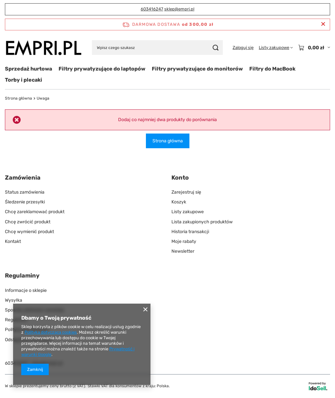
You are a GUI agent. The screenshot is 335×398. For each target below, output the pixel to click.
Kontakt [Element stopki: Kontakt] (13, 241)
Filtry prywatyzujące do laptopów (102, 69)
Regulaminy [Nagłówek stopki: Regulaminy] (22, 275)
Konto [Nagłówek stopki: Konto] (180, 177)
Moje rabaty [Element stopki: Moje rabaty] (183, 241)
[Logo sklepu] (43, 48)
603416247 (152, 9)
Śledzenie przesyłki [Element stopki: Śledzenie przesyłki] (25, 202)
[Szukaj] (215, 47)
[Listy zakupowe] (276, 48)
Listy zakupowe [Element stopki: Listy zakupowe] (187, 212)
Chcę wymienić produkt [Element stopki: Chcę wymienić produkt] (29, 231)
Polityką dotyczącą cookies (51, 332)
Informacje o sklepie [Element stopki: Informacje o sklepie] (26, 290)
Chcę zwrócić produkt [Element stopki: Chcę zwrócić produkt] (27, 222)
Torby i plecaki (23, 80)
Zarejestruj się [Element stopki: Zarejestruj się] (186, 192)
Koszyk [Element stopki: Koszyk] (178, 202)
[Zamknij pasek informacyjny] (323, 24)
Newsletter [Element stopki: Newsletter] (182, 251)
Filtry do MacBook (272, 69)
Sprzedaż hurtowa (28, 69)
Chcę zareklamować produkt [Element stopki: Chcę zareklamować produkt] (34, 212)
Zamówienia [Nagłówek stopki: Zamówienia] (23, 177)
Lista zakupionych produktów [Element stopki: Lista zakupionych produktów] (202, 222)
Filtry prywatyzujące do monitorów (197, 69)
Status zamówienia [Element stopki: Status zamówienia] (24, 192)
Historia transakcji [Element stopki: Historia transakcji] (190, 231)
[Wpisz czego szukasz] (157, 47)
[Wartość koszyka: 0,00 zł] (314, 47)
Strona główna (18, 98)
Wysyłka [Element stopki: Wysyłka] (13, 300)
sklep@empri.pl (179, 9)
